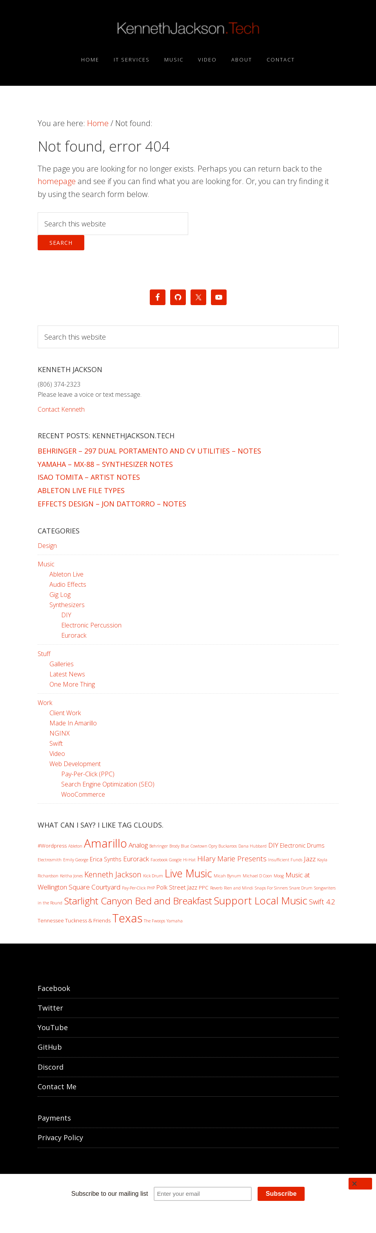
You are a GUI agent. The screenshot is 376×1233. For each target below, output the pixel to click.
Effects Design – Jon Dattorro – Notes (112, 503)
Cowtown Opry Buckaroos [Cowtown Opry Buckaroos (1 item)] (214, 846)
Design (47, 545)
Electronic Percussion (91, 625)
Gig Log (60, 594)
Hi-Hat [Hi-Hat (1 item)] (189, 859)
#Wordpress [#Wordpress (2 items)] (52, 845)
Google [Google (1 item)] (175, 859)
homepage (57, 181)
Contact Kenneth (61, 409)
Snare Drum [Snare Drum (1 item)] (300, 888)
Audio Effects (67, 584)
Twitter (50, 1007)
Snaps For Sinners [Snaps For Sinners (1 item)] (271, 888)
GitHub (50, 1047)
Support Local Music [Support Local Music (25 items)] (260, 900)
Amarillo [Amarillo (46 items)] (105, 843)
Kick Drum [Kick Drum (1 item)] (153, 876)
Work (45, 702)
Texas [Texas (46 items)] (127, 918)
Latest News (67, 674)
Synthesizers (67, 604)
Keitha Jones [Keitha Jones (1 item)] (71, 876)
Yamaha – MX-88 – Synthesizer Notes (105, 464)
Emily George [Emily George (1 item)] (75, 859)
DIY (66, 615)
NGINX (59, 733)
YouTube (53, 1027)
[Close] (360, 1184)
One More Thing (72, 684)
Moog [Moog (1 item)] (279, 876)
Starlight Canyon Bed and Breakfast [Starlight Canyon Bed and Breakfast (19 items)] (138, 900)
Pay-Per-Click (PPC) (87, 774)
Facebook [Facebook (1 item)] (159, 859)
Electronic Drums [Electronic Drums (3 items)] (302, 845)
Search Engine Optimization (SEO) (107, 784)
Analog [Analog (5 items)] (138, 845)
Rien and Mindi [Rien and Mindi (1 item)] (238, 888)
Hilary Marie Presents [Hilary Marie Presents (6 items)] (232, 858)
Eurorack (73, 635)
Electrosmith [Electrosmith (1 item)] (50, 859)
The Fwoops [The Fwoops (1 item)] (154, 921)
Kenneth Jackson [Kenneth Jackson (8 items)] (113, 874)
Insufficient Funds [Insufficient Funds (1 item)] (285, 859)
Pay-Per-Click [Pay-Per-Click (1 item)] (133, 888)
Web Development (75, 763)
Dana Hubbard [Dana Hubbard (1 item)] (252, 846)
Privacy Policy (60, 1137)
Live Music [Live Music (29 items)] (188, 873)
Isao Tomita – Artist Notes (89, 477)
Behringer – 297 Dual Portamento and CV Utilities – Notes (149, 451)
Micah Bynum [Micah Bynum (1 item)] (227, 876)
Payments (54, 1118)
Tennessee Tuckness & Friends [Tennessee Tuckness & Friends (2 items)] (74, 920)
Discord (51, 1067)
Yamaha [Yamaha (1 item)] (175, 921)
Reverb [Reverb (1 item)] (216, 888)
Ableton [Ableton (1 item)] (75, 846)
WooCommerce (83, 794)
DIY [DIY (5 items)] (273, 845)
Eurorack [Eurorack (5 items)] (136, 858)
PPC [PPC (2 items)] (204, 887)
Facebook (54, 988)
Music (46, 564)
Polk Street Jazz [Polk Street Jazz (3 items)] (176, 887)
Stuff (44, 653)
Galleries (61, 664)
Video (57, 753)
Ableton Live (66, 574)
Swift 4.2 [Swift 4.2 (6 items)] (322, 901)
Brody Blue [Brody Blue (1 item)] (179, 846)
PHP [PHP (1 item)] (151, 888)
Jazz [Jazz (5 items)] (310, 858)
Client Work (65, 713)
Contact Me (57, 1086)
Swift (56, 743)
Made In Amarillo (73, 723)
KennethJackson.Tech (188, 28)
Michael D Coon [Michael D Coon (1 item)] (257, 876)
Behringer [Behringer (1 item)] (158, 846)
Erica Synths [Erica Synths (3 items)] (106, 859)
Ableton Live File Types (81, 490)
